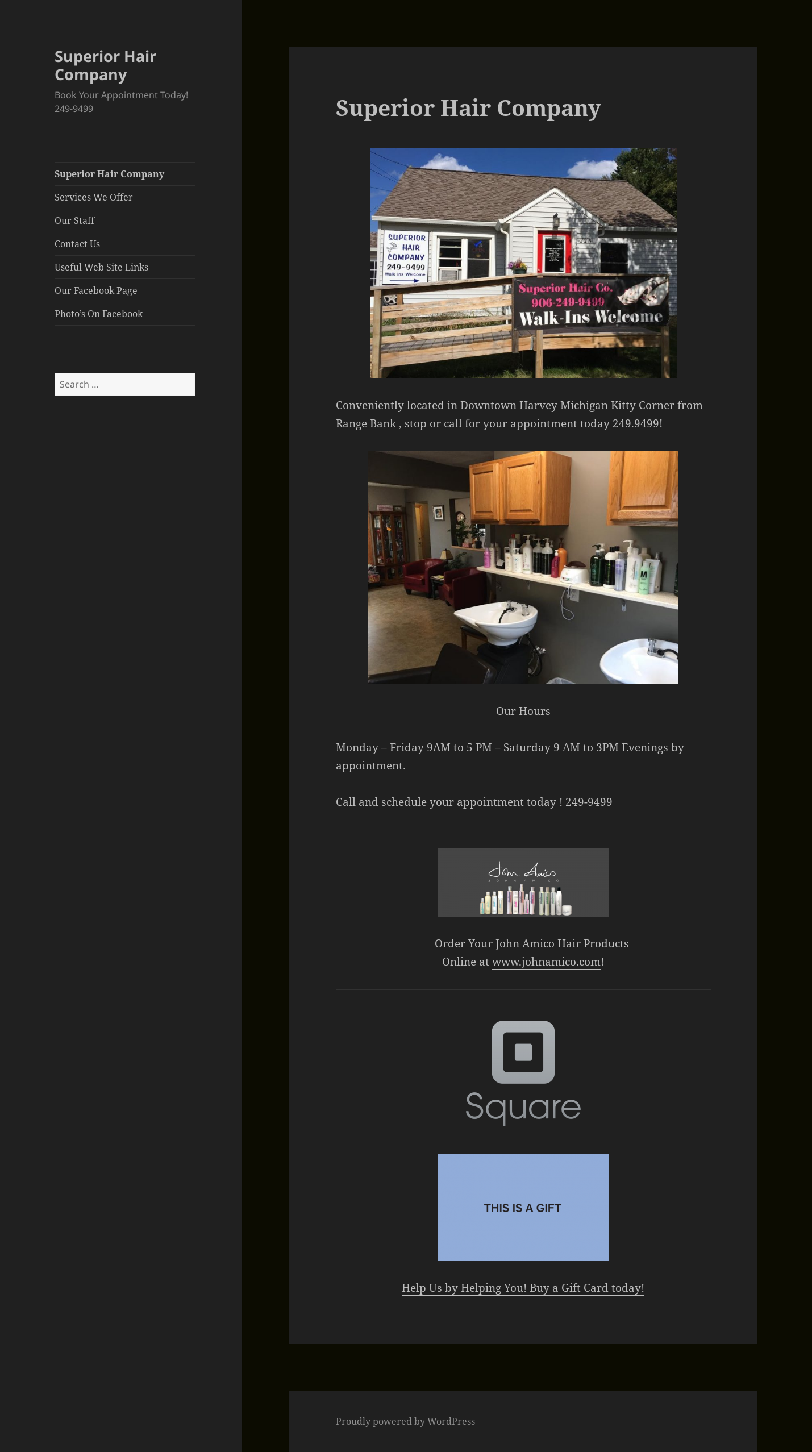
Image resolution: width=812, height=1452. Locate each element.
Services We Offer (94, 197)
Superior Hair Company (105, 65)
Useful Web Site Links (101, 267)
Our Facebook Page (96, 290)
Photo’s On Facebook (99, 313)
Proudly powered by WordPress (405, 1421)
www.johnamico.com (546, 961)
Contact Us (77, 244)
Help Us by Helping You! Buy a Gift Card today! (523, 1287)
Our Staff (74, 220)
